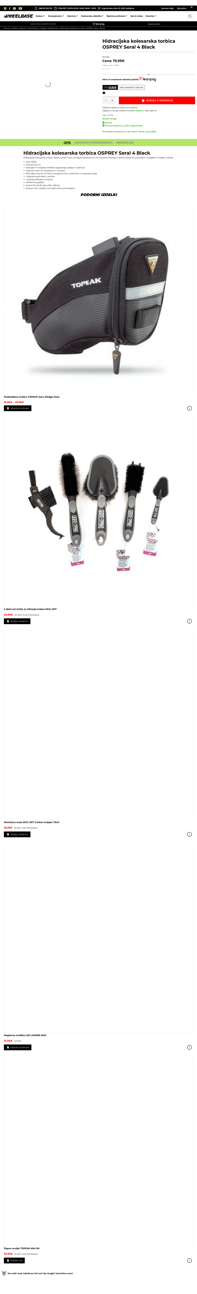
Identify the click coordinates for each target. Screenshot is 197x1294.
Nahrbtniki (53, 28)
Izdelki (15, 28)
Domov (7, 28)
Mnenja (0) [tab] (124, 142)
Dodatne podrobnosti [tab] (93, 142)
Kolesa (41, 16)
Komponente (56, 16)
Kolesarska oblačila (92, 16)
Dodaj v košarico (159, 100)
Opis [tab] (67, 142)
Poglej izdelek (189, 408)
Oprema (73, 16)
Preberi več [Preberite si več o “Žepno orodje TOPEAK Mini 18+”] (16, 1260)
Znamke (151, 16)
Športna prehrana (117, 16)
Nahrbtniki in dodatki (37, 28)
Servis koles (136, 16)
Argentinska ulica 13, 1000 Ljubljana (116, 8)
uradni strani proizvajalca (62, 188)
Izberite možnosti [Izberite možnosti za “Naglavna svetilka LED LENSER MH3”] (19, 1047)
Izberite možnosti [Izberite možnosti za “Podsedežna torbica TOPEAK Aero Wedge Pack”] (19, 408)
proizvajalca (131, 107)
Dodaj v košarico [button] (19, 621)
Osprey (139, 110)
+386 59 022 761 (45, 8)
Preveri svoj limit (154, 24)
